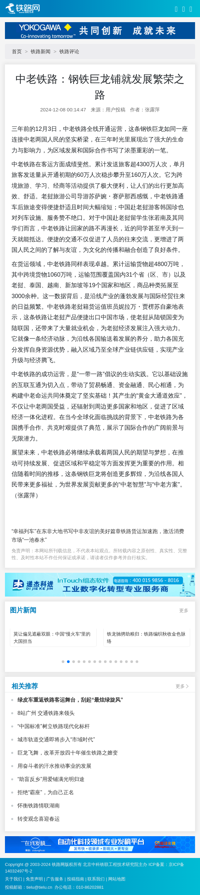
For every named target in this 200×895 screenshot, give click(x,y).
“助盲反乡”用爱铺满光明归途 (50, 779)
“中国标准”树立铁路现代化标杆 (53, 726)
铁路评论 (69, 51)
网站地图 (116, 878)
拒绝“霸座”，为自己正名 (45, 792)
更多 (183, 610)
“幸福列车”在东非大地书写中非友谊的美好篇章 (66, 531)
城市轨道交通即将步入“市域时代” (56, 739)
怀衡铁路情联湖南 (38, 805)
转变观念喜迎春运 (38, 819)
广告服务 (54, 878)
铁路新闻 (40, 51)
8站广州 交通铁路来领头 (46, 713)
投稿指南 (75, 878)
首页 (17, 51)
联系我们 (96, 878)
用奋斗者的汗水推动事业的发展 (54, 766)
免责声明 (34, 878)
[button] (63, 661)
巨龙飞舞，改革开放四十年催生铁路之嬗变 (67, 753)
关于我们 (13, 878)
